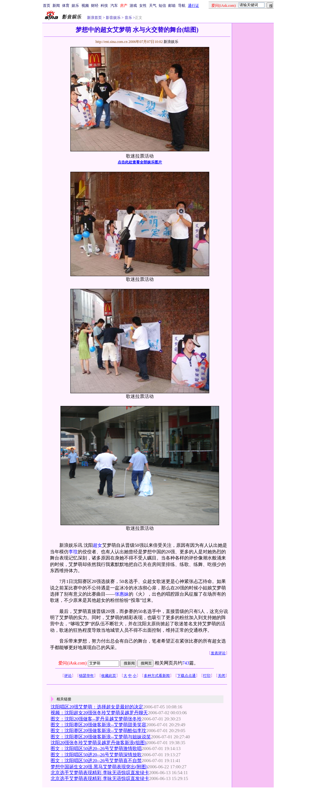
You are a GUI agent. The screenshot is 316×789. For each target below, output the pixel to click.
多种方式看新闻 (157, 675)
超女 (97, 545)
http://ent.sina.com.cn (111, 42)
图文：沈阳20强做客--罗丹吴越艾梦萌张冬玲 (96, 718)
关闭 (221, 675)
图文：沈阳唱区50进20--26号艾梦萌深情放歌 (96, 754)
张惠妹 (122, 594)
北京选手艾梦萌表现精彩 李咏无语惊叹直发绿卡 (100, 772)
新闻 (56, 5)
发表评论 (218, 653)
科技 (104, 5)
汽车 (114, 5)
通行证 (193, 5)
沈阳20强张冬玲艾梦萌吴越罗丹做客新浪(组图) (98, 742)
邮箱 (172, 5)
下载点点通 (186, 675)
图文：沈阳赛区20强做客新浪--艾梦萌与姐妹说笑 (101, 736)
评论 (68, 675)
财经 (94, 5)
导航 (181, 5)
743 (185, 662)
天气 (152, 5)
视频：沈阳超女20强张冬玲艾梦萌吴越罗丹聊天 (99, 712)
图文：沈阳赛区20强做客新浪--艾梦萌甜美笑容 (98, 724)
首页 (46, 5)
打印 (206, 675)
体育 (65, 5)
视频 (85, 5)
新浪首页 (94, 17)
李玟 (73, 551)
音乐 (128, 17)
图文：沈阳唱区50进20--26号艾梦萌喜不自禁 (96, 760)
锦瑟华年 (86, 675)
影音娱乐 (113, 17)
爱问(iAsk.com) (72, 663)
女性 (143, 5)
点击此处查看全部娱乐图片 (140, 162)
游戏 (133, 5)
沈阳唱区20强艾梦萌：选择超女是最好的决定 (97, 706)
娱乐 (75, 5)
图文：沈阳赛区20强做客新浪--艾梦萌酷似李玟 (98, 730)
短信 (162, 5)
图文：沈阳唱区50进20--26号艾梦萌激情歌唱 (96, 748)
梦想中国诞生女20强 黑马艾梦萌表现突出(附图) (99, 766)
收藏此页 (108, 675)
